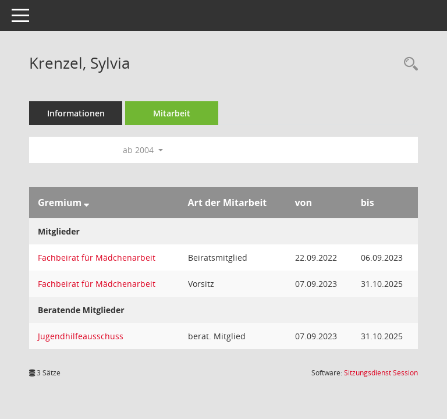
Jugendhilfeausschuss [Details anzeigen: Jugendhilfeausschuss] (80, 336)
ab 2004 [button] (143, 149)
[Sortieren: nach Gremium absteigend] (86, 202)
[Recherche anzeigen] (408, 64)
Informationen (76, 113)
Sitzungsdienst (381, 373)
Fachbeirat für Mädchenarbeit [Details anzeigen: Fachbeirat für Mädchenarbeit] (96, 257)
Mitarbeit (171, 113)
